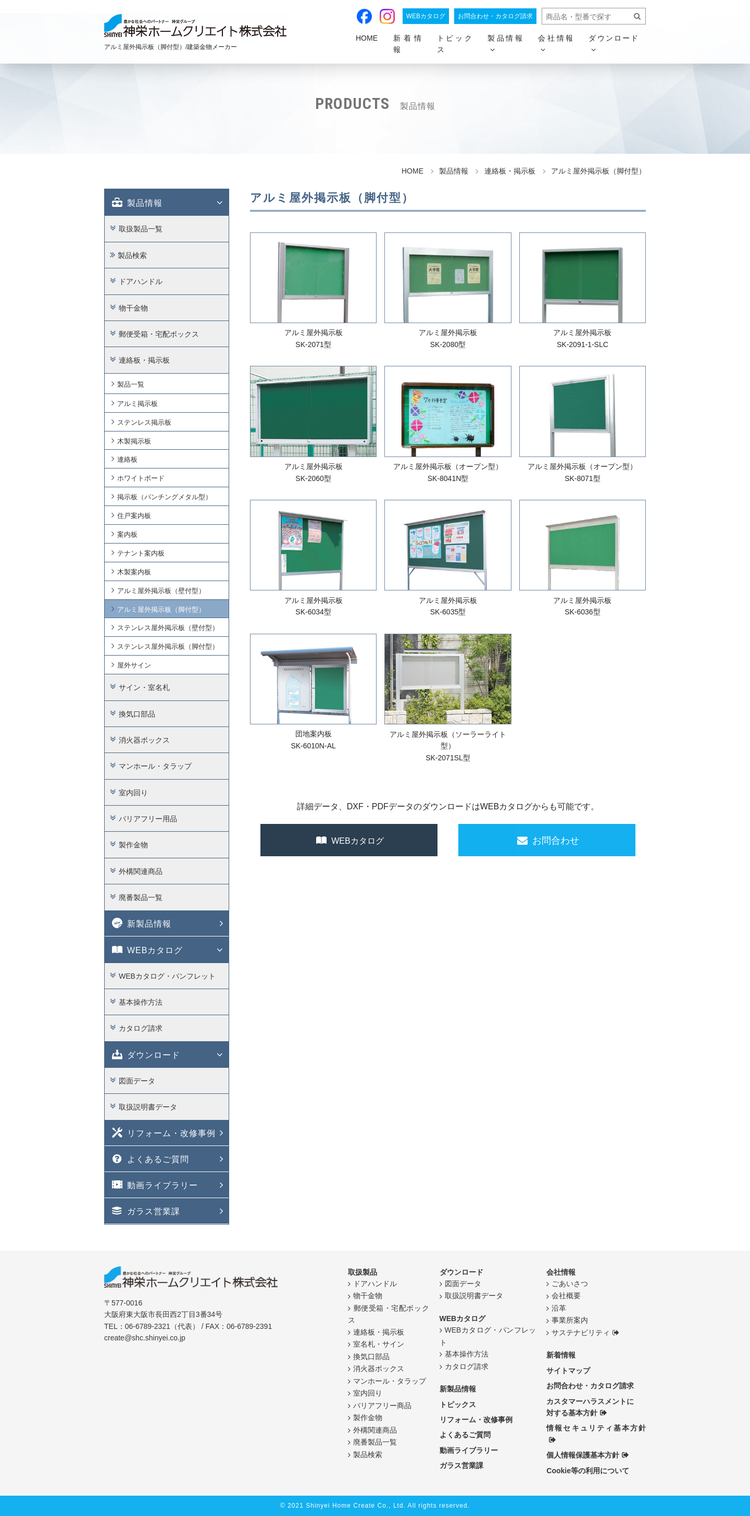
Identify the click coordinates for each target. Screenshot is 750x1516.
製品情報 (136, 202)
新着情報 (407, 44)
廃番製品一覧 (140, 897)
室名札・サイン (378, 1344)
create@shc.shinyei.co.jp (144, 1338)
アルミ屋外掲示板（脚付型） (161, 609)
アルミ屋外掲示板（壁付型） (161, 590)
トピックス (454, 44)
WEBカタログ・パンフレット (167, 975)
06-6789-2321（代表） (162, 1326)
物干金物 (133, 307)
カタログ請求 (140, 1028)
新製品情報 (140, 923)
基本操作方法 (140, 1002)
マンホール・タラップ (155, 766)
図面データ (137, 1080)
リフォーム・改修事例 (163, 1132)
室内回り (133, 792)
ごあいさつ (570, 1283)
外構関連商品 (140, 871)
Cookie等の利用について (587, 1470)
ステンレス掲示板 (144, 422)
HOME (367, 38)
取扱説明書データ (148, 1107)
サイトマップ (568, 1370)
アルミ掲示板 (137, 403)
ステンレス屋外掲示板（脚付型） (168, 646)
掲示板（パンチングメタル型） (164, 497)
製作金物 (133, 845)
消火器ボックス (144, 740)
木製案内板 (134, 571)
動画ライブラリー (154, 1184)
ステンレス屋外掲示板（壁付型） (168, 628)
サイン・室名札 (144, 687)
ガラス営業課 (145, 1210)
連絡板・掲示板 (144, 360)
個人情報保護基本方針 (582, 1455)
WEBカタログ (425, 16)
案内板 (127, 534)
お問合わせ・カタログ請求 (495, 16)
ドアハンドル (140, 281)
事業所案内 (570, 1320)
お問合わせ (547, 839)
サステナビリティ (581, 1332)
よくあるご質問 (149, 1158)
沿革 (559, 1308)
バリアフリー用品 (148, 819)
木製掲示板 (134, 441)
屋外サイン (134, 665)
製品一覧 (130, 384)
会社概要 (566, 1295)
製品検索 (132, 255)
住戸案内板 (134, 516)
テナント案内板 (141, 553)
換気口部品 (137, 713)
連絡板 (127, 459)
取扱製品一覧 (140, 229)
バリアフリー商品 (382, 1405)
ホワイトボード (141, 478)
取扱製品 (362, 1271)
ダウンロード (145, 1053)
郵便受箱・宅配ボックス (159, 334)
